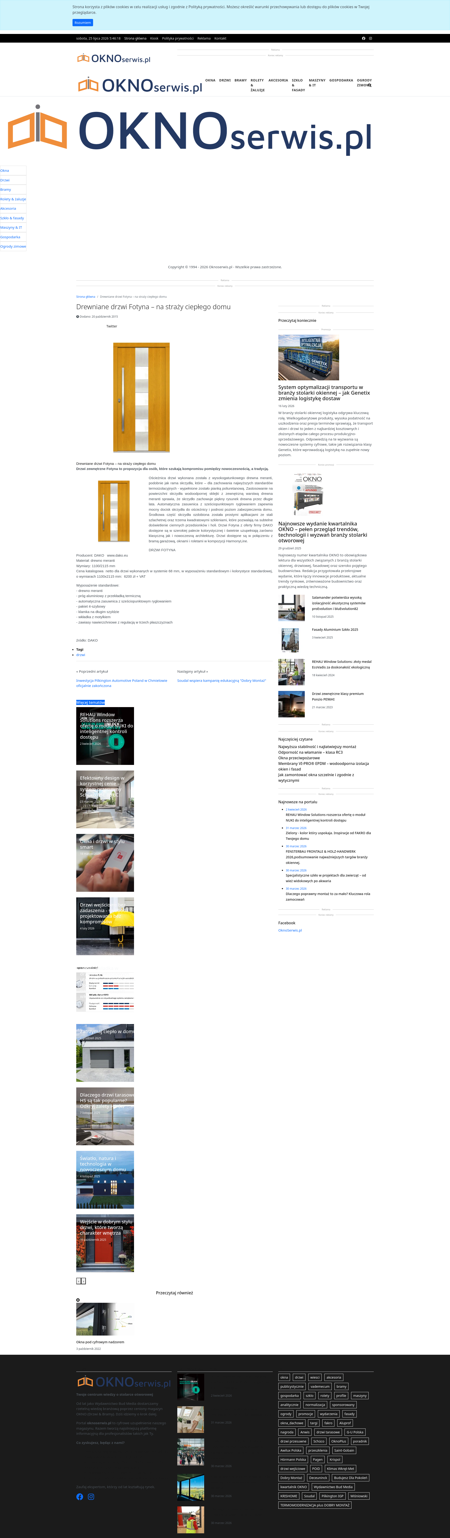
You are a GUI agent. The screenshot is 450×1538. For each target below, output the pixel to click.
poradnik (360, 1441)
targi (313, 1423)
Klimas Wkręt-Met (340, 1468)
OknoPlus (338, 1441)
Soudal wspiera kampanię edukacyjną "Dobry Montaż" (221, 680)
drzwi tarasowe (328, 1432)
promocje (305, 1414)
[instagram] (370, 38)
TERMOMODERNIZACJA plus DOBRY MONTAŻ (314, 1505)
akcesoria (334, 1377)
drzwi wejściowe (292, 1468)
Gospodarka (341, 80)
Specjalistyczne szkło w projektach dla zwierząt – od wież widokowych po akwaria (240, 1482)
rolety (324, 1395)
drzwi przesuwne (293, 1441)
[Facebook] (80, 1498)
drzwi (80, 654)
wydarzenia (329, 1414)
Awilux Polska (290, 1450)
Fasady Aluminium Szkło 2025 (335, 629)
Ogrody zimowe (364, 82)
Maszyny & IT (317, 82)
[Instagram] (91, 1498)
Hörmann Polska (293, 1459)
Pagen (318, 1459)
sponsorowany (343, 1404)
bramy (341, 1386)
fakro (328, 1423)
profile (341, 1395)
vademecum (320, 1386)
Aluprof (345, 1423)
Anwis (304, 1432)
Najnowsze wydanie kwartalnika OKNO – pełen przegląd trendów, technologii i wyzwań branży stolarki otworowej (322, 532)
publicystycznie (292, 1386)
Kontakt (220, 38)
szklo (309, 1395)
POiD (316, 1468)
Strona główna (135, 38)
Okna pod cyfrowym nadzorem (100, 1342)
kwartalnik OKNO (293, 1487)
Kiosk (154, 38)
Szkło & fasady (298, 85)
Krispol (335, 1459)
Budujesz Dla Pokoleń (350, 1478)
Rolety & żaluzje (258, 85)
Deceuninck (318, 1478)
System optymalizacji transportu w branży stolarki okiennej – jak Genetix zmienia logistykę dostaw (324, 392)
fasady (350, 1414)
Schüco (318, 1441)
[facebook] (363, 38)
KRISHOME (288, 1496)
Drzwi (225, 80)
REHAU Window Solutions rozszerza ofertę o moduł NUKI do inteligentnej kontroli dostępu (240, 1382)
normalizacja (315, 1404)
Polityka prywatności (178, 38)
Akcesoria (278, 80)
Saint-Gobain (344, 1450)
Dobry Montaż (291, 1478)
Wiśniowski (358, 1496)
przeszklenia (317, 1450)
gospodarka (289, 1395)
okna (284, 1377)
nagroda (287, 1432)
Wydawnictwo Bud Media (333, 1487)
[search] (370, 88)
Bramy (241, 80)
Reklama (204, 38)
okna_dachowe (291, 1423)
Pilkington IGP (332, 1496)
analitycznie (289, 1404)
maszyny (360, 1395)
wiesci (315, 1377)
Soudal (309, 1496)
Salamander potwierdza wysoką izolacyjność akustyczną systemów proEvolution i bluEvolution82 (339, 603)
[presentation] (78, 1281)
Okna (210, 80)
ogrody (285, 1414)
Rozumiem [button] (83, 22)
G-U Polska (355, 1432)
